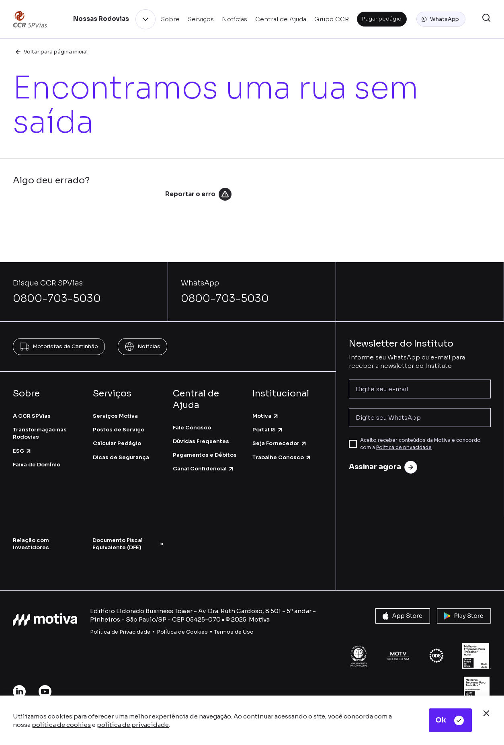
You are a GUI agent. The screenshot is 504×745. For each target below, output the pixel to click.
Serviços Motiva (115, 416)
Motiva (265, 416)
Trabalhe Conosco (281, 457)
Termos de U (230, 631)
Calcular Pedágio (117, 443)
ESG (22, 450)
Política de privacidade (404, 447)
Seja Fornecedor (279, 443)
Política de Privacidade (120, 631)
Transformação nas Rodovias (40, 433)
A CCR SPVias (32, 416)
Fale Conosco (192, 427)
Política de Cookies (182, 631)
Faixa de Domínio (36, 464)
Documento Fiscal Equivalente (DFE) (128, 544)
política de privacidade (133, 725)
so (250, 631)
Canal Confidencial (203, 468)
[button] (440, 19)
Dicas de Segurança (121, 457)
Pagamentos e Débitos (205, 455)
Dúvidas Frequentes (201, 441)
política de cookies (61, 725)
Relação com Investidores (31, 544)
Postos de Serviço (118, 429)
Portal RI (267, 429)
